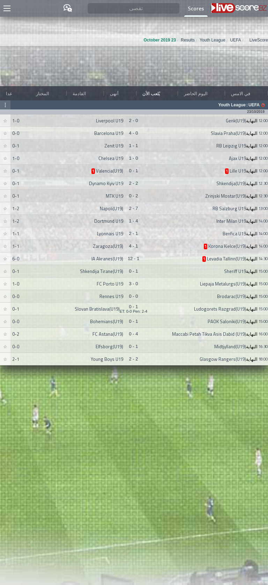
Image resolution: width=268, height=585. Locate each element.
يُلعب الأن (151, 93)
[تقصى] (134, 8)
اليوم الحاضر (196, 93)
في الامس (240, 93)
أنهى (114, 93)
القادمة (79, 93)
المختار (42, 93)
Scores (196, 8)
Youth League (232, 104)
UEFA (254, 104)
